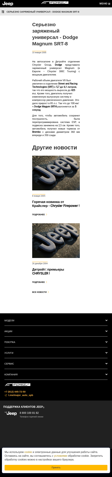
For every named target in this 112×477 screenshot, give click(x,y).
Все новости (39, 292)
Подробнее (38, 214)
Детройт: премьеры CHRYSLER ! (48, 271)
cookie (28, 452)
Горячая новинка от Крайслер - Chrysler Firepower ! (55, 204)
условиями (60, 455)
